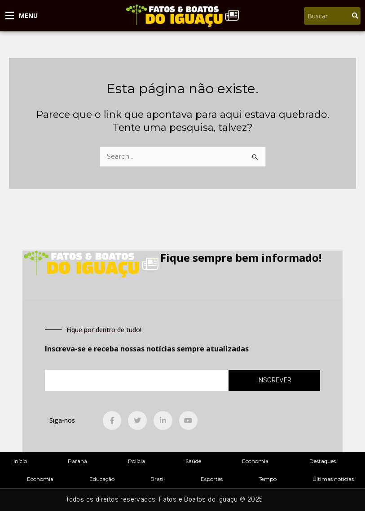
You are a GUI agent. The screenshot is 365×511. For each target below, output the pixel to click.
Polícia (136, 461)
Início (20, 461)
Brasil (157, 479)
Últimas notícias (333, 479)
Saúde (193, 461)
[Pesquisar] (355, 16)
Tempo (268, 479)
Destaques (322, 461)
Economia (255, 461)
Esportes (212, 479)
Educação (101, 479)
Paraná (77, 461)
